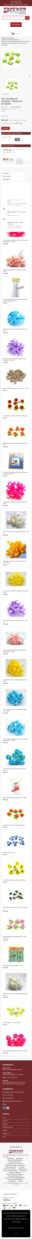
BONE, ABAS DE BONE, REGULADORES (15, 1165)
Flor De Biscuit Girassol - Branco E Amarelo (12, 101)
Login (4, 1136)
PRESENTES (23, 1171)
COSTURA (21, 1167)
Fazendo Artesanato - (13, 1183)
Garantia (5, 1124)
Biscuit (23, 41)
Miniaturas (14, 43)
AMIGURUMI (10, 1158)
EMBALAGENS (22, 1169)
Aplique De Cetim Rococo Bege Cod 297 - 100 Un (16, 388)
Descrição (6, 173)
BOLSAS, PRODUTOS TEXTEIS (15, 1163)
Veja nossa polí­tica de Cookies (16, 1228)
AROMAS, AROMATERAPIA (15, 1160)
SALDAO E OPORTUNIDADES (15, 1179)
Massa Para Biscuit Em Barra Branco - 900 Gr (15, 797)
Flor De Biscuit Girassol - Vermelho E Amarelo (15, 416)
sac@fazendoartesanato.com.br (12, 1101)
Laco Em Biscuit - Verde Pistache (12, 1022)
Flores (27, 41)
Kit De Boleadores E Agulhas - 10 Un (12, 965)
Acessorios (4, 45)
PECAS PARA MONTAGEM (10, 1171)
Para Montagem (5, 43)
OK (17, 139)
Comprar (5, 128)
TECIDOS (20, 1181)
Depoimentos (7, 179)
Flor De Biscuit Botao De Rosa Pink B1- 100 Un (15, 1050)
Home (4, 1117)
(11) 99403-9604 (16, 3)
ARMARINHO (19, 1158)
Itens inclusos (7, 176)
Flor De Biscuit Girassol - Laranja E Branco (14, 825)
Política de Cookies (8, 1127)
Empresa (5, 1121)
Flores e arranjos (21, 43)
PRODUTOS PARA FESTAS (15, 1176)
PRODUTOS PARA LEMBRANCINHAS (11, 41)
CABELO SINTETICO (11, 1167)
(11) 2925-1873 (16, 1)
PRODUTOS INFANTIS (15, 1172)
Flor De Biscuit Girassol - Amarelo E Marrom (14, 880)
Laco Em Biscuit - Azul (9, 852)
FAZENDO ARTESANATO (8, 38)
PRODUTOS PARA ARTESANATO (10, 39)
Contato (5, 1130)
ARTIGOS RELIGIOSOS (15, 1162)
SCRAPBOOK (12, 1181)
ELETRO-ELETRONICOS (9, 1169)
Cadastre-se (6, 1133)
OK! (16, 1234)
